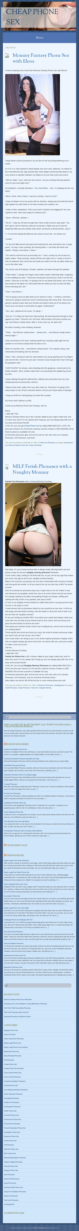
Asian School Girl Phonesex (14, 1039)
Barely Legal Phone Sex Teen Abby (16, 908)
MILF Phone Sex (10, 1153)
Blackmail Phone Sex (11, 1051)
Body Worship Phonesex (12, 1056)
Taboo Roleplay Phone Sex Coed (15, 884)
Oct (6, 466)
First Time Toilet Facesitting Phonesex (17, 1008)
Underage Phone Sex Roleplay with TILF (18, 920)
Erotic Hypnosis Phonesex (13, 1094)
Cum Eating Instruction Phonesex (16, 1090)
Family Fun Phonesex (47, 442)
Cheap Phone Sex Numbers (14, 1068)
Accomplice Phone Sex (12, 896)
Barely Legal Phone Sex (12, 1043)
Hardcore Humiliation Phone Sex (15, 749)
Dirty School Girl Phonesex (13, 932)
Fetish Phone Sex (10, 1111)
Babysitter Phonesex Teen (13, 967)
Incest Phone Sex (10, 1140)
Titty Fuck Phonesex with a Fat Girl (16, 1012)
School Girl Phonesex (11, 1179)
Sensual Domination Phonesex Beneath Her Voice (21, 759)
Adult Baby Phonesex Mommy (14, 765)
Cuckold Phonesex (10, 784)
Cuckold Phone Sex (11, 1085)
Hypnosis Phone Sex (11, 1136)
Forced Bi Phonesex (18, 744)
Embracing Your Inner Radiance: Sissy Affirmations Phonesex (25, 1004)
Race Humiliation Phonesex (14, 943)
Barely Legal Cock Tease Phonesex (16, 860)
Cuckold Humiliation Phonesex (15, 1081)
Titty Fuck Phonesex (11, 1200)
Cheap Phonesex (24, 688)
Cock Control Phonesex (12, 1077)
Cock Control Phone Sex (12, 1073)
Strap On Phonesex (11, 1196)
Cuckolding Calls (17, 845)
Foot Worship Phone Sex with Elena (16, 821)
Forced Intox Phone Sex (12, 1119)
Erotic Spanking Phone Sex (13, 812)
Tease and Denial (35, 445)
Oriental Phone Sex (11, 1166)
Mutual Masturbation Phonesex (15, 1158)
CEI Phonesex (9, 1060)
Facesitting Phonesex (11, 1098)
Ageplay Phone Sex (11, 1030)
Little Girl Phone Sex (11, 1149)
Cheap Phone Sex (32, 17)
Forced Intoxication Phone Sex (15, 1128)
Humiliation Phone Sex (12, 1132)
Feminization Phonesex (12, 1106)
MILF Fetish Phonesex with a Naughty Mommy (42, 469)
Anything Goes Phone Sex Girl (15, 955)
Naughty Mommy (45, 688)
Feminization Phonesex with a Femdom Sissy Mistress (23, 831)
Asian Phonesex (10, 1034)
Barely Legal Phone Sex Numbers (16, 1047)
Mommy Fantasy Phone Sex (18, 445)
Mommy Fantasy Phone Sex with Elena (41, 58)
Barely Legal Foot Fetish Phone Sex (16, 872)
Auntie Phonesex (11, 688)
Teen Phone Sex (15, 855)
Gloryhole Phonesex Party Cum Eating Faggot (20, 775)
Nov (7, 55)
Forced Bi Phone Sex (11, 1115)
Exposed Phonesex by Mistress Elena (17, 1016)
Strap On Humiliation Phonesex (15, 1191)
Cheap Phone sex (31, 426)
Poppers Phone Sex (11, 1170)
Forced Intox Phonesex (12, 793)
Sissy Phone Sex (10, 1183)
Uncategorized (59, 685)
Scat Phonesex (9, 1174)
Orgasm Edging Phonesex (13, 1162)
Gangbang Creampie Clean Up (15, 803)
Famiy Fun (34, 688)
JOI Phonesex (9, 1145)
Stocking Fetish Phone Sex (13, 1187)
